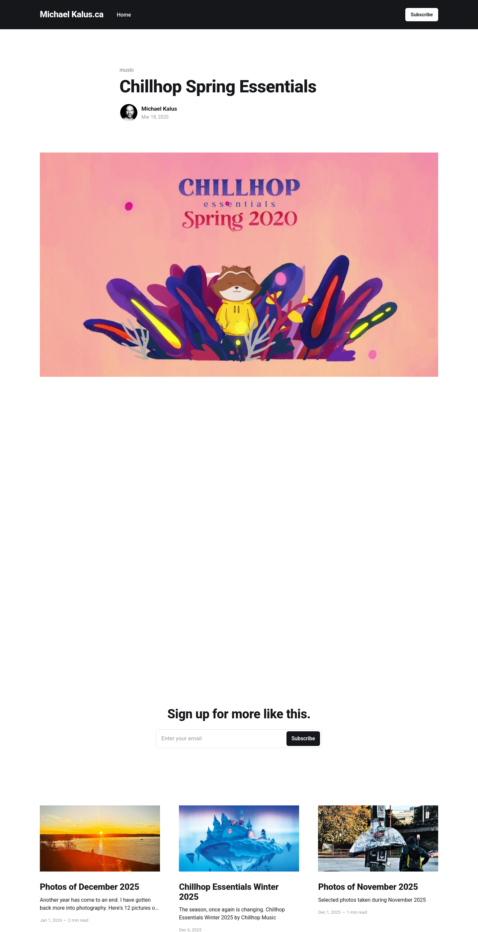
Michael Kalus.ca (72, 14)
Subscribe (422, 15)
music (127, 70)
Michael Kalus (159, 108)
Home (124, 15)
